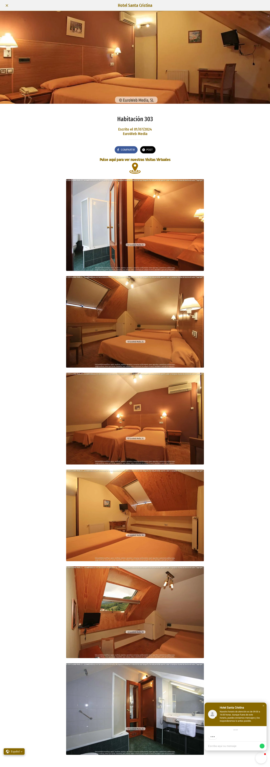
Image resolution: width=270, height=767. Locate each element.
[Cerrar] (7, 5)
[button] (14, 751)
